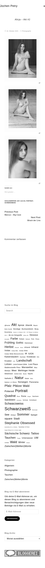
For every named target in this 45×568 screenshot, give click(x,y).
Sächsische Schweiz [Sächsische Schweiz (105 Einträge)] (17, 433)
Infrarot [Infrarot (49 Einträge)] (34, 347)
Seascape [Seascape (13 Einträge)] (35, 409)
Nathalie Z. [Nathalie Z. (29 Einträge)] (9, 378)
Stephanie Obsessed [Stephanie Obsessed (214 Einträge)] (20, 423)
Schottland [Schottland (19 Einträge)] (32, 400)
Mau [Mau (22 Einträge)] (35, 367)
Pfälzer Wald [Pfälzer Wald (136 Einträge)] (21, 385)
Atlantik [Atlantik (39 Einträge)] (28, 325)
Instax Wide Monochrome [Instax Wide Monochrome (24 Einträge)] (14, 354)
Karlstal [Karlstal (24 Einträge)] (22, 357)
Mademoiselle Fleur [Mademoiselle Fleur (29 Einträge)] (12, 367)
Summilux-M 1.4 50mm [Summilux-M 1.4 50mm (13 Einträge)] (11, 427)
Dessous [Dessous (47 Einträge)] (34, 335)
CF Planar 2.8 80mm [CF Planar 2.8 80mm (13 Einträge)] (32, 332)
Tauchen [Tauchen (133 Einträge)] (10, 437)
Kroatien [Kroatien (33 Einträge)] (8, 361)
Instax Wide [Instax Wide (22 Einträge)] (23, 350)
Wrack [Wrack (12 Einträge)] (28, 442)
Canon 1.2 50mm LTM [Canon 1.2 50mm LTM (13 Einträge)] (19, 332)
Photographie (26, 31)
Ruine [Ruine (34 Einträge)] (23, 396)
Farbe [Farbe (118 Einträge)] (14, 338)
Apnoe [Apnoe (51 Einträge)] (21, 325)
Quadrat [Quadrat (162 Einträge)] (10, 395)
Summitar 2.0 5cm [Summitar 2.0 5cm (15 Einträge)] (24, 427)
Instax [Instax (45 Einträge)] (7, 350)
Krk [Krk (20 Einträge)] (38, 357)
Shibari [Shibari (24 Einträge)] (13, 415)
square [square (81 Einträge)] (8, 418)
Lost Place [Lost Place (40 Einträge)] (33, 364)
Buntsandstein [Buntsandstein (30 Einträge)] (27, 329)
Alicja (22, 201)
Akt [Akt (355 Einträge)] (14, 325)
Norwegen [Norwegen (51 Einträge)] (23, 382)
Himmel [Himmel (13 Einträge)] (17, 347)
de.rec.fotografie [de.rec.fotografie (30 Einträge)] (15, 335)
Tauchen (9, 475)
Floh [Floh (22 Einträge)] (32, 339)
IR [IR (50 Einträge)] (26, 353)
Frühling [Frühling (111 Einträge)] (10, 342)
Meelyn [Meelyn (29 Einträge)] (7, 371)
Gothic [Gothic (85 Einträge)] (19, 342)
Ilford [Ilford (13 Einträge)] (21, 347)
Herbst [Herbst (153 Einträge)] (9, 346)
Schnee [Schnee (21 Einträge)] (25, 400)
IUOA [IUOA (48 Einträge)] (31, 354)
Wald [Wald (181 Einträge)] (13, 442)
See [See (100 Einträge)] (7, 414)
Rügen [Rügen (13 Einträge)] (29, 396)
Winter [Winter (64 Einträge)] (21, 442)
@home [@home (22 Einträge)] (7, 325)
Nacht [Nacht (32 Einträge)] (30, 374)
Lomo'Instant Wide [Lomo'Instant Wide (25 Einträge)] (20, 364)
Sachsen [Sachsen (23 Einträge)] (35, 396)
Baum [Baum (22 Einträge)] (35, 325)
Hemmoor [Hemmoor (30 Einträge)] (29, 343)
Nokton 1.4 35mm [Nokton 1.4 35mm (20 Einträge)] (11, 382)
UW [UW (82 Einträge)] (36, 437)
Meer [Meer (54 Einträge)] (14, 370)
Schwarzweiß (10, 202)
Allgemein (9, 466)
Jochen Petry (8, 5)
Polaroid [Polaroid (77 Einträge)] (9, 391)
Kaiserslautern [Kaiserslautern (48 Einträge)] (12, 357)
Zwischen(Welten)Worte (16, 479)
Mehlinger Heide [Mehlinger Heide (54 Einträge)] (26, 370)
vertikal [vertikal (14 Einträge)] (7, 442)
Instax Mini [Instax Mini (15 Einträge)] (15, 350)
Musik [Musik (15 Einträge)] (25, 373)
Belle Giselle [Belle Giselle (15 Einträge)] (8, 329)
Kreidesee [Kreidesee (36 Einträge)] (31, 357)
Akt (18, 201)
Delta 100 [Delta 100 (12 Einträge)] (25, 335)
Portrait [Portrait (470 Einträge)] (21, 391)
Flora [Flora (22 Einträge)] (37, 339)
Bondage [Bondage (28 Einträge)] (16, 329)
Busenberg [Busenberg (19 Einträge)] (8, 332)
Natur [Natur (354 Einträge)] (19, 378)
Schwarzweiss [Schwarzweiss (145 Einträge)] (14, 403)
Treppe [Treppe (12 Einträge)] (18, 438)
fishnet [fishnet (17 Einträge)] (28, 339)
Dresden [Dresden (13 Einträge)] (7, 339)
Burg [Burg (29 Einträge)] (36, 329)
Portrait (29, 201)
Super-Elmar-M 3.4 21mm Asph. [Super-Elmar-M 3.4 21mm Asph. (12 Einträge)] (13, 430)
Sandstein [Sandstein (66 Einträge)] (10, 400)
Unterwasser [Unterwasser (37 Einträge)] (27, 438)
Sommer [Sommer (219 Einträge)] (23, 414)
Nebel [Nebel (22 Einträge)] (27, 378)
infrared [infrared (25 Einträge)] (27, 347)
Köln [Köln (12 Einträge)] (14, 361)
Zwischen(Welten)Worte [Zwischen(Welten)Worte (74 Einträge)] (18, 446)
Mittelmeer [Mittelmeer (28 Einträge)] (9, 374)
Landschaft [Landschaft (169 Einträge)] (24, 360)
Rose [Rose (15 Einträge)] (18, 396)
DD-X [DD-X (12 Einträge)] (6, 335)
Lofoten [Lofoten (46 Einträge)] (8, 364)
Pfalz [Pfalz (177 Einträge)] (8, 385)
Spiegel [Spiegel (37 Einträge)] (34, 415)
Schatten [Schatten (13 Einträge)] (19, 400)
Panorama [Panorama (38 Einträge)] (34, 382)
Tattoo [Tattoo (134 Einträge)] (35, 433)
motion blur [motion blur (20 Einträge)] (18, 374)
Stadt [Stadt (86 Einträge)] (17, 418)
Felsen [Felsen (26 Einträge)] (21, 339)
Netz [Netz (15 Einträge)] (31, 378)
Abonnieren (12, 518)
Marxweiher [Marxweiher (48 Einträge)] (27, 367)
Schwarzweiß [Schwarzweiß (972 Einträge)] (18, 408)
